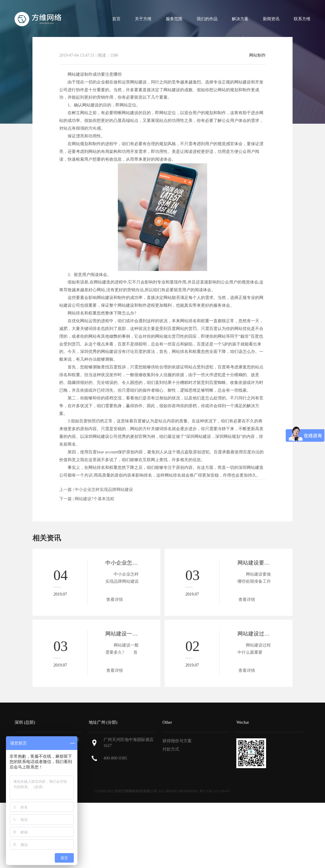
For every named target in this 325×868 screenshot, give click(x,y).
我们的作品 (207, 19)
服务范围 (174, 19)
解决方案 (240, 19)
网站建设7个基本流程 (94, 499)
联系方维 (302, 19)
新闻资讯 (271, 19)
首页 (116, 19)
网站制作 (257, 55)
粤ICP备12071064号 (214, 791)
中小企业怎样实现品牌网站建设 (104, 489)
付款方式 (170, 749)
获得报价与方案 (177, 741)
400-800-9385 (115, 758)
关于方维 (143, 19)
